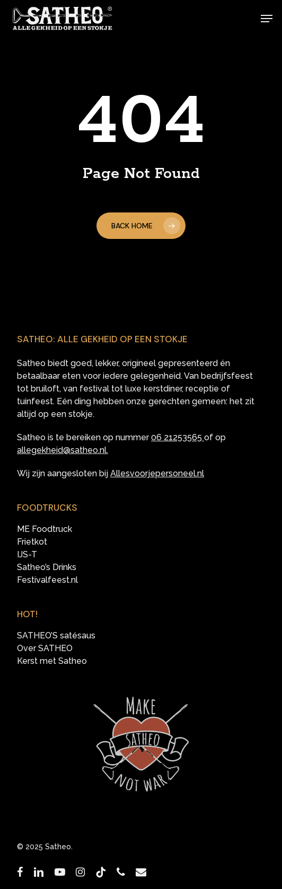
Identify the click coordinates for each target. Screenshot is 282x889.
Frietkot (32, 542)
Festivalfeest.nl (47, 580)
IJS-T (27, 554)
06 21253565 (176, 437)
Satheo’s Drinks (46, 567)
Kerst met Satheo (52, 661)
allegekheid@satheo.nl (62, 450)
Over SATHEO (45, 648)
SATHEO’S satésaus (56, 636)
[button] (266, 18)
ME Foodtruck (44, 529)
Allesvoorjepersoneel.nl (157, 473)
